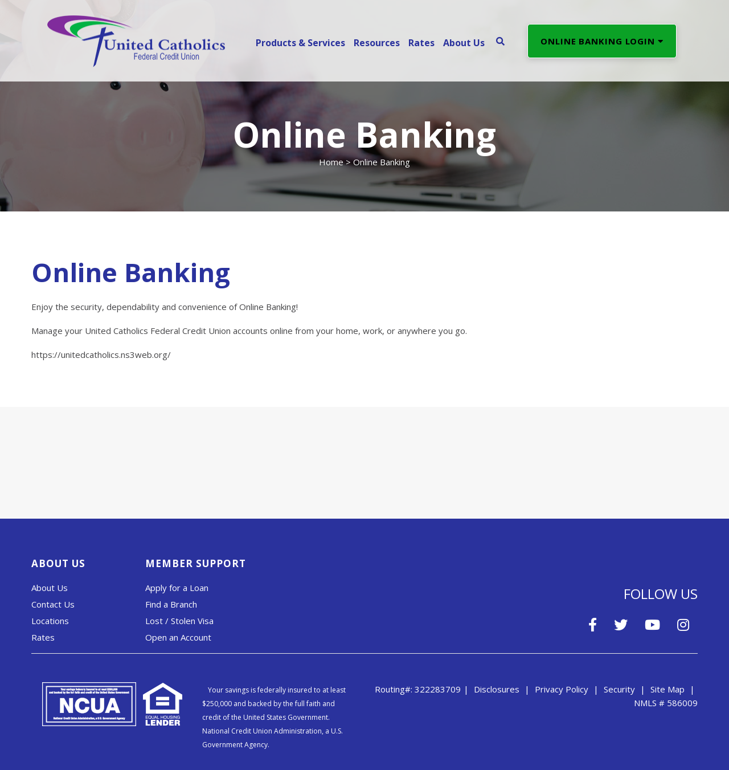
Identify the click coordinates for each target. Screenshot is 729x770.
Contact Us (53, 604)
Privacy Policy (561, 689)
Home (331, 162)
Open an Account (178, 637)
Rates (43, 637)
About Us (49, 587)
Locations (50, 620)
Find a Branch (171, 604)
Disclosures (496, 689)
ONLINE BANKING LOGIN (602, 41)
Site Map (667, 689)
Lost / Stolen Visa (179, 620)
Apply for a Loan (176, 587)
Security (619, 689)
